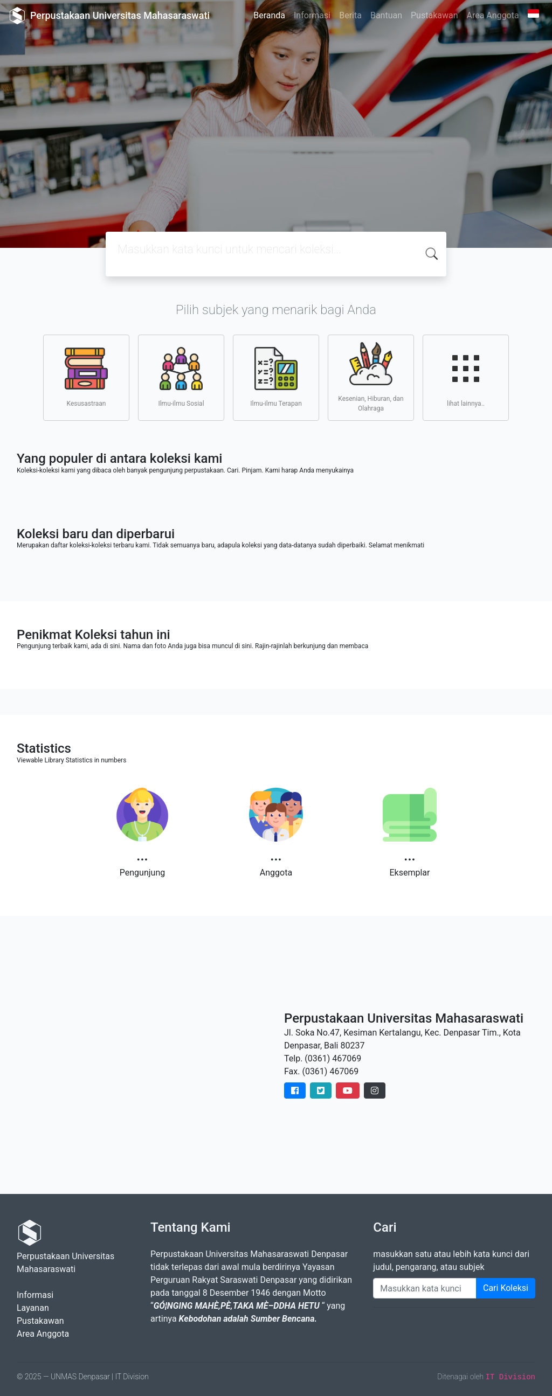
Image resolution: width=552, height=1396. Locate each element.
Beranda (269, 15)
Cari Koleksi (505, 1288)
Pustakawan (434, 15)
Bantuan (386, 15)
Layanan (33, 1308)
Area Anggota (493, 15)
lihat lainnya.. (465, 377)
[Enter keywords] (425, 1288)
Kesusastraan (86, 377)
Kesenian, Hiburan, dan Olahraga (370, 377)
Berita (350, 15)
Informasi (312, 15)
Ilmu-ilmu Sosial (181, 377)
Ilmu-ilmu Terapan (276, 377)
